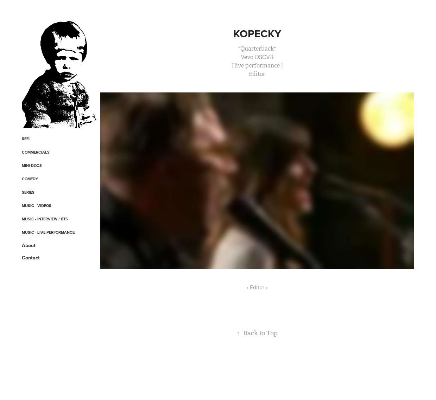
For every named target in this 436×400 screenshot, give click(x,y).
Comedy (30, 179)
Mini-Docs (32, 165)
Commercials (36, 152)
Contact (31, 257)
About (29, 245)
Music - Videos (36, 205)
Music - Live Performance (48, 232)
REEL (26, 139)
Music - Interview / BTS (45, 219)
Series (28, 192)
